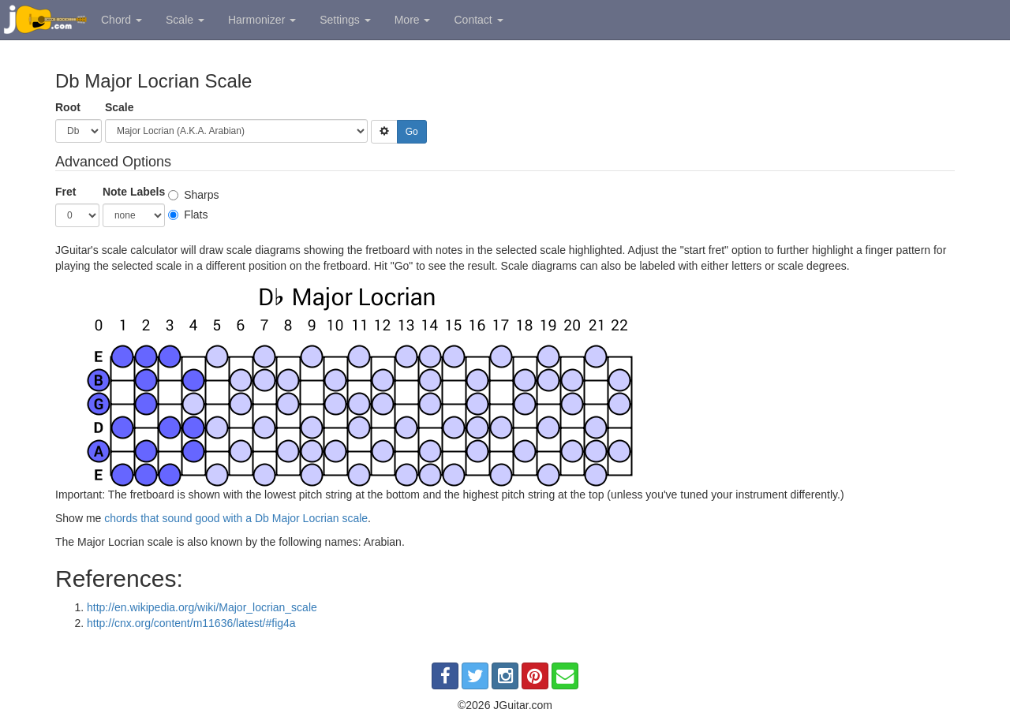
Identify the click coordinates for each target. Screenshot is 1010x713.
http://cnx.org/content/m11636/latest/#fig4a (191, 623)
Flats (188, 214)
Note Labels (134, 191)
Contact (478, 19)
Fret (65, 191)
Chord (121, 19)
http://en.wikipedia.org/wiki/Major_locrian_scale (202, 607)
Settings (345, 19)
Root (67, 107)
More (413, 19)
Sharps (193, 195)
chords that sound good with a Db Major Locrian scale (236, 518)
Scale (185, 19)
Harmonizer (262, 19)
